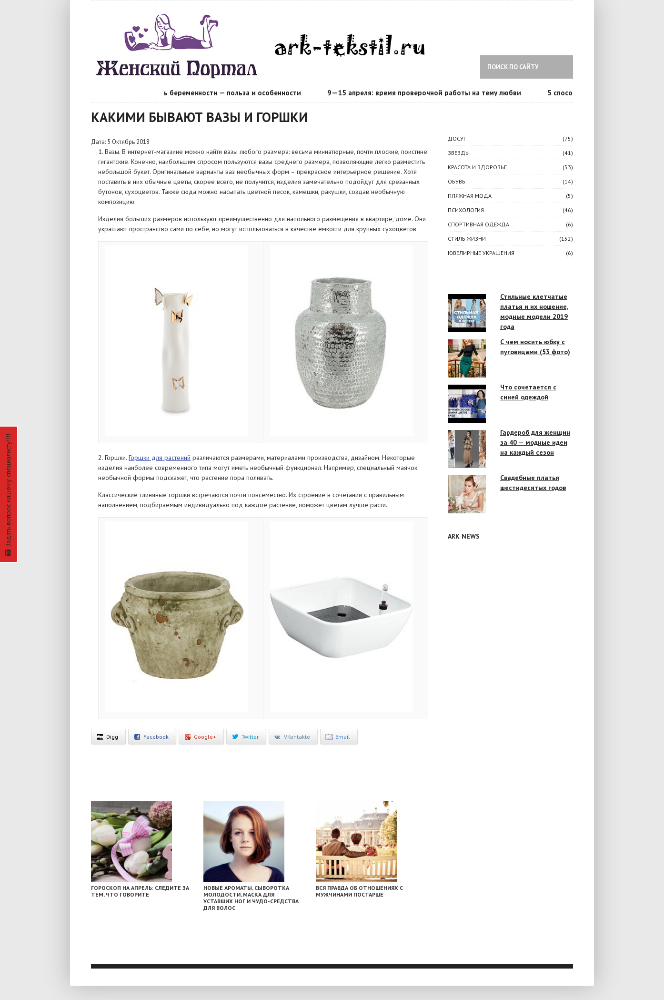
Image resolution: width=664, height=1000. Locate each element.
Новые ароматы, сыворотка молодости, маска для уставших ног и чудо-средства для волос (251, 897)
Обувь (456, 181)
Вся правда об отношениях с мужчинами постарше (359, 891)
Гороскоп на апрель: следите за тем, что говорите (140, 891)
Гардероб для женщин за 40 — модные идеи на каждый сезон (535, 442)
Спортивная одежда (478, 224)
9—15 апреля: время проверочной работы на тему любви (428, 92)
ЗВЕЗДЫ (459, 152)
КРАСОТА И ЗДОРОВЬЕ (477, 167)
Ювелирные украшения (481, 252)
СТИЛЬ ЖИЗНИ (467, 238)
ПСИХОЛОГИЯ (466, 210)
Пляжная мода (470, 195)
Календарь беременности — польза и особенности (220, 92)
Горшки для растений (160, 457)
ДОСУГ (457, 138)
